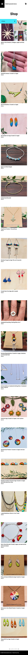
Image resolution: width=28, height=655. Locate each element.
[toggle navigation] (2, 4)
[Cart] (26, 4)
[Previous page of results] (9, 649)
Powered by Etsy (15, 652)
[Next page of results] (18, 649)
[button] (8, 21)
